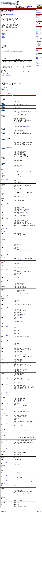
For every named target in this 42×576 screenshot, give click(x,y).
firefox (36, 29)
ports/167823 (19, 445)
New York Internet (2, 572)
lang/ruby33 (6, 80)
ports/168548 (19, 440)
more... (36, 24)
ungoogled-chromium (37, 36)
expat (14, 14)
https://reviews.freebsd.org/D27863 (28, 133)
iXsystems (5, 572)
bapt (6, 433)
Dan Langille (37, 572)
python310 (37, 38)
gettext (9, 14)
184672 (19, 212)
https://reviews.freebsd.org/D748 (24, 233)
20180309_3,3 (2, 11)
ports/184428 (19, 280)
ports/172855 (19, 373)
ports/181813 (19, 297)
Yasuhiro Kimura (7, 116)
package (4, 52)
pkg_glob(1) (3, 36)
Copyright (33, 572)
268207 (19, 141)
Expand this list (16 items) (5, 41)
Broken (37, 57)
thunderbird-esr (37, 34)
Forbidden (37, 59)
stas (6, 481)
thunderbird (37, 33)
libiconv (15, 14)
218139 (19, 188)
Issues (36, 16)
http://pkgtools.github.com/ (8, 31)
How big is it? (37, 17)
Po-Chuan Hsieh (7, 103)
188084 (19, 238)
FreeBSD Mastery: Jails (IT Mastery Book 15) (29, 6)
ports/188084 (19, 262)
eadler (6, 442)
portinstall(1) (4, 40)
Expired (37, 62)
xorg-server (37, 37)
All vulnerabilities (39, 44)
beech (6, 426)
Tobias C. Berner (7, 161)
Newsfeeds (37, 51)
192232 (19, 207)
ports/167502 (19, 464)
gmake (12, 14)
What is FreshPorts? (38, 15)
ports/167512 (19, 460)
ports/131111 (16, 437)
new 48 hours (37, 65)
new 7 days (37, 66)
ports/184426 (19, 281)
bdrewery (7, 181)
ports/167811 (19, 453)
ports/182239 (19, 289)
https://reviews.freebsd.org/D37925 (25, 137)
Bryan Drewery (7, 109)
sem (6, 528)
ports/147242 (30, 440)
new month (37, 67)
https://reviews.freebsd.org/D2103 (24, 217)
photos (27, 7)
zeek (36, 27)
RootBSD (7, 572)
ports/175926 (19, 338)
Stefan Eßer (7, 144)
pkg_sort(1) (3, 37)
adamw (6, 254)
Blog (36, 19)
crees (6, 478)
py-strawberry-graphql (37, 32)
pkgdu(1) (3, 39)
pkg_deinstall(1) (4, 35)
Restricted (37, 60)
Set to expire (37, 63)
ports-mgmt (4, 11)
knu (6, 520)
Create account (37, 10)
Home (36, 49)
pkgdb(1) (3, 38)
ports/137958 (26, 440)
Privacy (37, 18)
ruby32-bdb (11, 14)
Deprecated (37, 58)
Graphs (36, 54)
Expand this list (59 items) (3, 43)
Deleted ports (37, 50)
